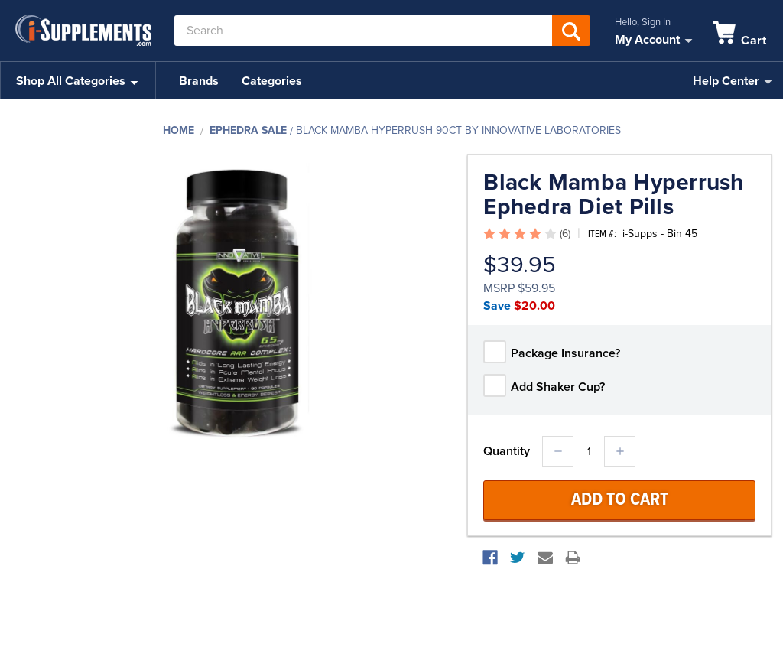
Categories (272, 81)
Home (178, 130)
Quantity (506, 451)
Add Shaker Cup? (558, 387)
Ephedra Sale (248, 130)
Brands (199, 81)
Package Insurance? (565, 353)
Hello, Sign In (643, 22)
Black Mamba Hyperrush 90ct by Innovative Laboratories (458, 130)
